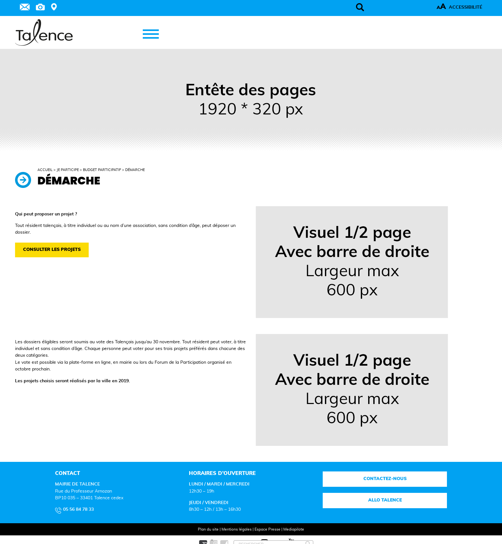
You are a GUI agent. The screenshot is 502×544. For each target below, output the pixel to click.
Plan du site (208, 529)
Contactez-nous (385, 479)
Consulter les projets (52, 249)
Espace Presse (267, 529)
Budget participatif (102, 170)
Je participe (68, 170)
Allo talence (385, 500)
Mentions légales (237, 529)
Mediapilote (293, 529)
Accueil (45, 170)
